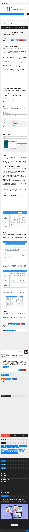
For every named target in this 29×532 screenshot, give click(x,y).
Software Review (8, 27)
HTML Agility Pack (18, 447)
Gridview (14, 447)
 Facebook (10, 324)
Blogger (3, 379)
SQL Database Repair (4, 451)
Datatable (4, 447)
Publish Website (22, 449)
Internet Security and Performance (6, 449)
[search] (15, 23)
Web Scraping (3, 453)
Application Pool (25, 445)
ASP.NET (12, 445)
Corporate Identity (6, 479)
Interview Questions (14, 449)
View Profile (6, 367)
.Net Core (3, 445)
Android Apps (16, 445)
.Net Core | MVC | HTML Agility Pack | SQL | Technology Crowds (11, 530)
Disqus (9, 379)
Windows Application (9, 453)
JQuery (4, 488)
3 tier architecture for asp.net (8, 471)
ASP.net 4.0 (4, 475)
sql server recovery (15, 453)
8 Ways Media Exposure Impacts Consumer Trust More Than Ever (13, 499)
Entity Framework (9, 447)
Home (4, 27)
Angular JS (20, 445)
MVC (18, 449)
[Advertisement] (14, 79)
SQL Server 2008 (10, 451)
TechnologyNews (21, 451)
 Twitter (16, 324)
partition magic (11, 173)
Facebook (14, 379)
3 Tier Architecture (7, 445)
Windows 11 (15, 27)
